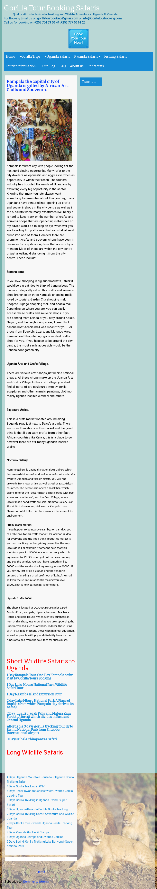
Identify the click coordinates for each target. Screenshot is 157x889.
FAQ (62, 66)
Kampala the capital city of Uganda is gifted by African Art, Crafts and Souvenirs (37, 85)
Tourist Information (22, 66)
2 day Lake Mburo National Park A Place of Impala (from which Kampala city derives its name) (40, 704)
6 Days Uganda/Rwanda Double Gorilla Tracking (37, 809)
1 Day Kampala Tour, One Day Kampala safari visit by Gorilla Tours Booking (40, 676)
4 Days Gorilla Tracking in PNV (26, 786)
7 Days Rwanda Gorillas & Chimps (28, 832)
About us (77, 66)
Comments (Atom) (36, 881)
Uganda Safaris (57, 56)
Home (10, 56)
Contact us (96, 66)
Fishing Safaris (115, 56)
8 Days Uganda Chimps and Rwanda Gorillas (35, 837)
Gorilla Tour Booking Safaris (52, 8)
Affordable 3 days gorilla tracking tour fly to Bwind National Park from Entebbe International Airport (40, 729)
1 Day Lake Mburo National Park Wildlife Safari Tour (37, 686)
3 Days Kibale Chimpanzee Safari (32, 739)
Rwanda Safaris (87, 56)
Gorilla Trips (30, 56)
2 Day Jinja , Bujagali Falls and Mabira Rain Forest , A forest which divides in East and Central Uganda (39, 717)
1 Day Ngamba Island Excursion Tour (34, 694)
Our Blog (48, 66)
